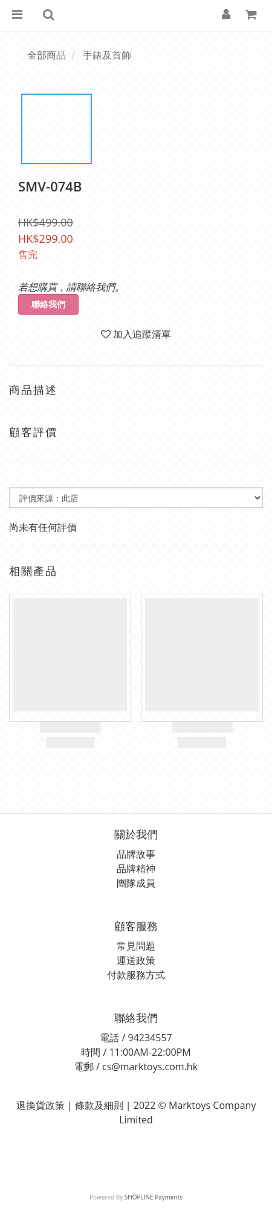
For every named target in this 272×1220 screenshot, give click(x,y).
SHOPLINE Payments (154, 1197)
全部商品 (46, 55)
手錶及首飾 (107, 55)
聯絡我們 (48, 304)
